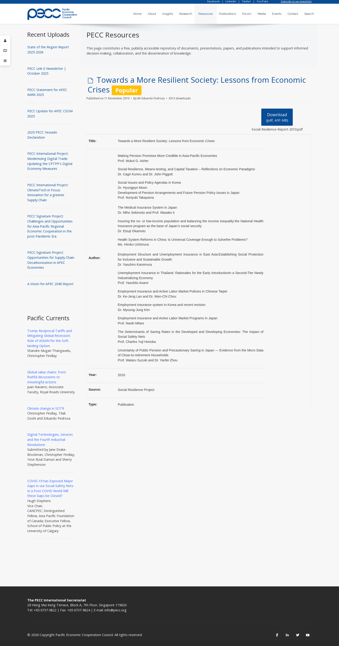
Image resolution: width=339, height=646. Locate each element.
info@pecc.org (115, 610)
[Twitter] (297, 635)
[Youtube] (308, 635)
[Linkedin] (287, 635)
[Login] (5, 41)
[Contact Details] (5, 51)
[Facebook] (277, 635)
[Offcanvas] (5, 61)
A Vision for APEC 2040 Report (50, 284)
